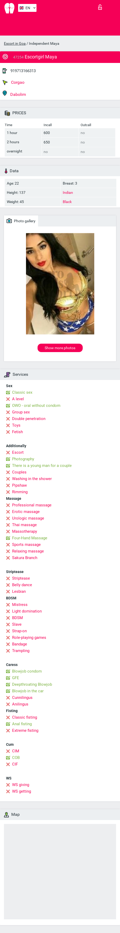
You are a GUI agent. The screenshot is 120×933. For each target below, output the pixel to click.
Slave (17, 624)
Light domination (27, 611)
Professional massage (31, 505)
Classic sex (22, 392)
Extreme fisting (25, 730)
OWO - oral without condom (36, 405)
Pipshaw (19, 485)
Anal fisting (22, 724)
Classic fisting (24, 717)
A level (18, 399)
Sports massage (26, 544)
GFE (15, 677)
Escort (18, 452)
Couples (19, 472)
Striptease (21, 578)
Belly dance (22, 584)
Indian (68, 192)
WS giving (20, 784)
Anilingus (20, 704)
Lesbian (19, 591)
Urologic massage (28, 518)
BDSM (17, 617)
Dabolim (14, 93)
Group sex (21, 412)
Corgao (13, 82)
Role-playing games (29, 637)
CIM (15, 751)
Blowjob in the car (28, 691)
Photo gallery (21, 220)
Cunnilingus (22, 697)
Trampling (20, 650)
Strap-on (19, 631)
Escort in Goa (15, 43)
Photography (23, 459)
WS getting (21, 791)
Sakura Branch (24, 557)
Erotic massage (26, 511)
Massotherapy (24, 531)
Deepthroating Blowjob (32, 684)
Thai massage (24, 524)
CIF (15, 764)
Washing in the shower (32, 478)
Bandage (19, 644)
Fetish (17, 432)
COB (16, 757)
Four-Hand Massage (29, 538)
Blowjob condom (27, 671)
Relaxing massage (28, 551)
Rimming (20, 492)
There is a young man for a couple (42, 465)
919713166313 (23, 70)
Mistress (20, 604)
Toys (16, 425)
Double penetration (28, 418)
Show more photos (60, 348)
